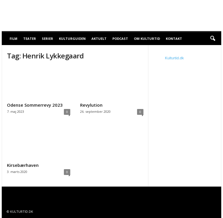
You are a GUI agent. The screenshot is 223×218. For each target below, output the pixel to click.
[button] (212, 38)
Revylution (91, 105)
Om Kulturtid (147, 38)
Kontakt (174, 38)
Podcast (120, 38)
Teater (29, 38)
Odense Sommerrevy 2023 (35, 105)
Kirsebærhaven (23, 165)
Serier (47, 38)
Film (13, 38)
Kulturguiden (72, 38)
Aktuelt (99, 38)
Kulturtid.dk (174, 58)
